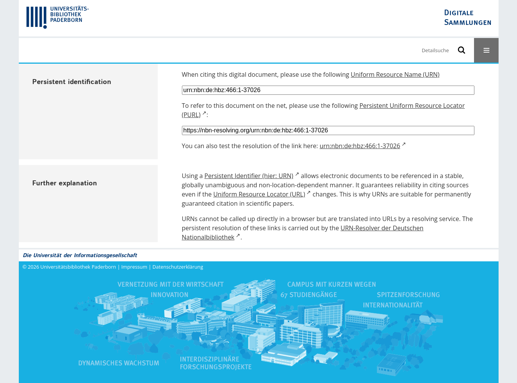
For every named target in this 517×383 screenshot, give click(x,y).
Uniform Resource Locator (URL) (259, 194)
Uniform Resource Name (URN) (395, 74)
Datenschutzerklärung (177, 266)
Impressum (134, 266)
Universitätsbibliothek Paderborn (78, 266)
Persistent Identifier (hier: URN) (249, 176)
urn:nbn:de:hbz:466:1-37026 (360, 146)
